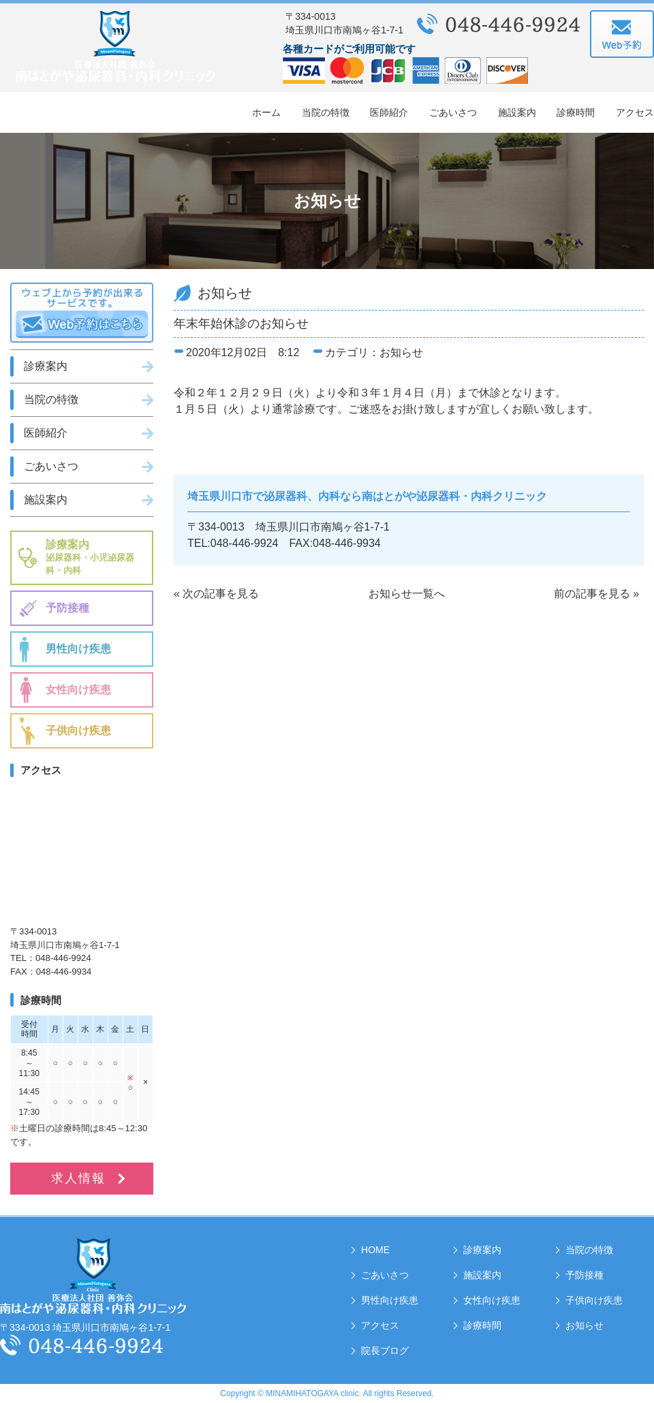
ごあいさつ (453, 112)
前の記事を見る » (596, 593)
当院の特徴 (325, 112)
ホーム (266, 112)
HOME (375, 1249)
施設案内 (517, 112)
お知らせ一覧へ (407, 593)
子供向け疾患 (78, 730)
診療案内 (45, 366)
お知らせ (584, 1325)
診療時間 (576, 112)
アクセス (635, 112)
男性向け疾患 (78, 649)
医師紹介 (389, 112)
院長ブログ (385, 1350)
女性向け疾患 (78, 689)
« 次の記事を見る (216, 593)
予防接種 (67, 608)
